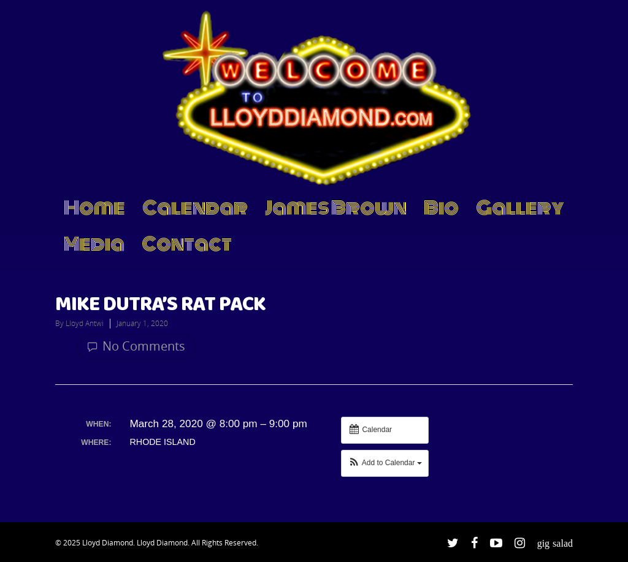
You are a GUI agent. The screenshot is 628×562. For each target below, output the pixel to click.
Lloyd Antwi (85, 323)
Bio (441, 208)
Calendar (195, 208)
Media (94, 244)
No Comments (136, 346)
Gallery (520, 208)
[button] (385, 463)
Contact (187, 244)
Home (94, 208)
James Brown (336, 208)
